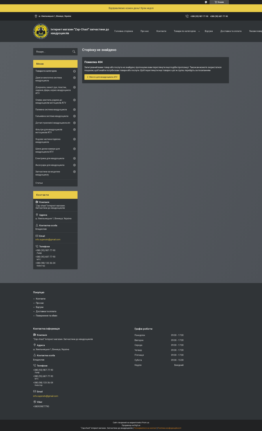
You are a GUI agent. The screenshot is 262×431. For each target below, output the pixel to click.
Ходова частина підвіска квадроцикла (47, 140)
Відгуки (209, 31)
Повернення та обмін (46, 315)
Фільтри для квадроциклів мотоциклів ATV (48, 131)
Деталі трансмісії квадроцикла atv (52, 123)
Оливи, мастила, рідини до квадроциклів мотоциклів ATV (50, 101)
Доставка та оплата (231, 31)
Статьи (39, 183)
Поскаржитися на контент (145, 428)
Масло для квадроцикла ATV (103, 77)
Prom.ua (145, 423)
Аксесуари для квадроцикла (49, 165)
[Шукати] (74, 51)
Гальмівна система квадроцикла (51, 116)
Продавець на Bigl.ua (131, 425)
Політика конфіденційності (169, 428)
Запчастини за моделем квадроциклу (47, 173)
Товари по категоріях (185, 31)
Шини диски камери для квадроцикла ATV (47, 150)
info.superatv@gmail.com (47, 239)
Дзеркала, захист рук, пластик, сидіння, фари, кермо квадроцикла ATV (53, 90)
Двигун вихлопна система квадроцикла (48, 79)
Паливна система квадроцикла (51, 109)
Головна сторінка (123, 31)
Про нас (145, 31)
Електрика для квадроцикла (49, 158)
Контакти (161, 31)
